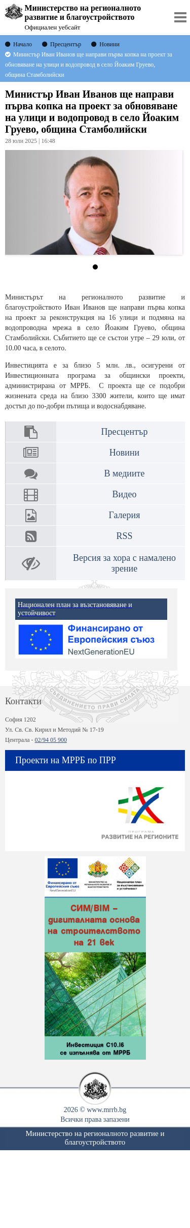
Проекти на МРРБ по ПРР (65, 760)
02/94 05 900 (51, 739)
